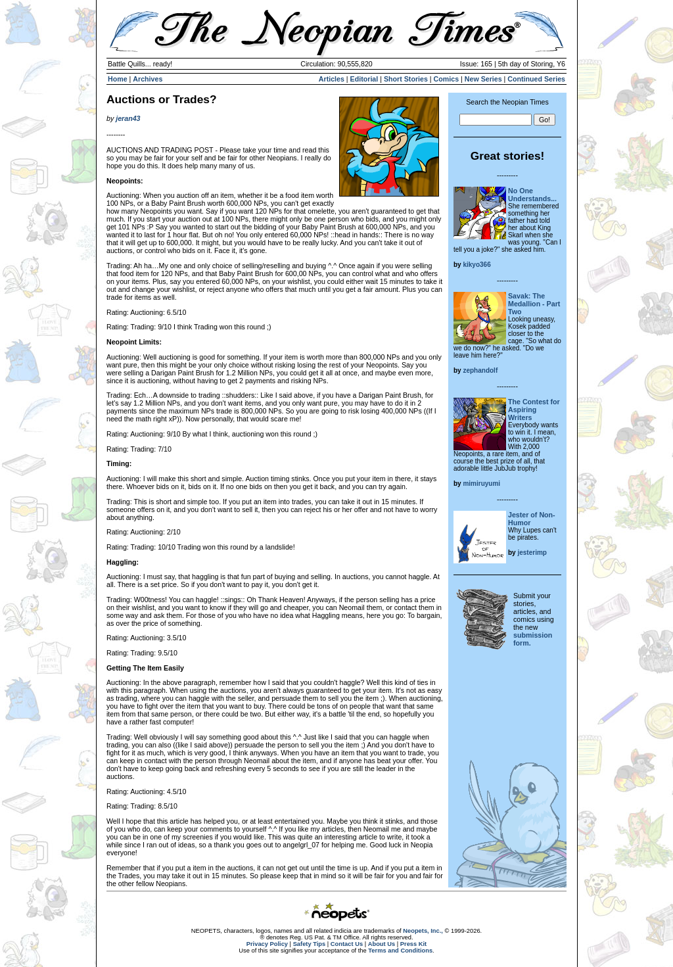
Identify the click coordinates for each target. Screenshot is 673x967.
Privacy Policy (267, 944)
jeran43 (128, 118)
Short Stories (406, 79)
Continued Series (536, 79)
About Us (381, 944)
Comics (446, 79)
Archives (147, 79)
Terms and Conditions (400, 950)
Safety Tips (309, 944)
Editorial (364, 79)
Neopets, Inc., (423, 931)
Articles (331, 79)
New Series (483, 79)
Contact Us (347, 944)
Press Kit (413, 944)
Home (118, 79)
